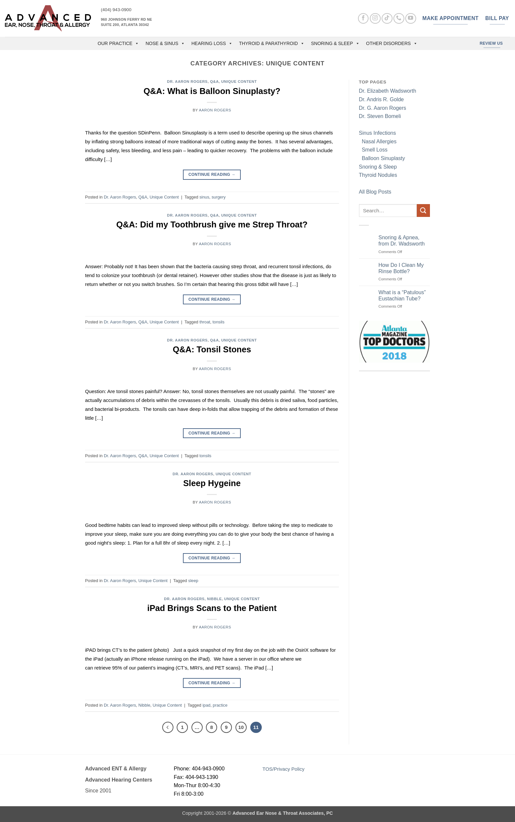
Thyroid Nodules (378, 175)
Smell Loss (373, 150)
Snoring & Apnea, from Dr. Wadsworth (401, 241)
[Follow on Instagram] (375, 18)
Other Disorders (391, 43)
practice (220, 705)
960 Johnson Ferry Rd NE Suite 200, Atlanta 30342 (126, 22)
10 (241, 727)
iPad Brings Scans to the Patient (212, 608)
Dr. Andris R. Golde (381, 99)
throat (204, 321)
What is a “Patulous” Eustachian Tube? (402, 295)
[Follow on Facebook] (363, 18)
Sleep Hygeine (212, 483)
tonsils (218, 321)
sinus (204, 197)
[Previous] (167, 727)
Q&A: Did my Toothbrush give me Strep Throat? (212, 224)
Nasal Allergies (378, 141)
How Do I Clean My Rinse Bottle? (401, 268)
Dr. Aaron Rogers (187, 81)
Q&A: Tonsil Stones (212, 349)
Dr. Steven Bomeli (380, 116)
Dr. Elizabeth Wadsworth (387, 91)
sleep (193, 580)
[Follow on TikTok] (387, 18)
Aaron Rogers (215, 110)
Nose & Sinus (165, 43)
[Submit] (423, 210)
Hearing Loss (212, 43)
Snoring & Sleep (335, 43)
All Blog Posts (375, 192)
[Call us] (398, 18)
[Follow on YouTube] (410, 18)
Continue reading (212, 175)
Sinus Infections (377, 133)
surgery (219, 197)
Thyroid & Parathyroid (271, 43)
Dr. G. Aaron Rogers (382, 108)
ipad (206, 705)
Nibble (214, 599)
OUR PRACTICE (118, 43)
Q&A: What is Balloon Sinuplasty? (212, 91)
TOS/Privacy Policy (283, 769)
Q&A (214, 81)
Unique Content (239, 81)
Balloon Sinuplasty (382, 158)
